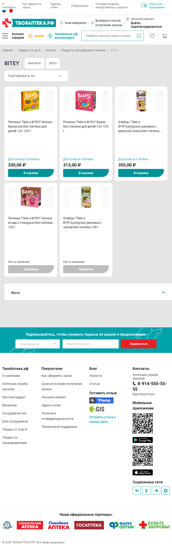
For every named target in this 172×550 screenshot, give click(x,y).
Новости (95, 375)
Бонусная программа (152, 5)
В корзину (31, 173)
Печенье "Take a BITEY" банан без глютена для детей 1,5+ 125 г (85, 126)
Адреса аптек (55, 5)
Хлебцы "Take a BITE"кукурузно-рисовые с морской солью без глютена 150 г (138, 126)
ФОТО (52, 63)
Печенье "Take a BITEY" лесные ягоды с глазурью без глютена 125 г (30, 222)
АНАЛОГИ (34, 63)
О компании (8, 5)
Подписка (31, 269)
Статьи (94, 384)
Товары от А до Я (14, 429)
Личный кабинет (53, 397)
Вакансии (9, 405)
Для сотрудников (15, 421)
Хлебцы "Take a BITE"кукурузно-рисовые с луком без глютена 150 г (82, 222)
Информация (79, 5)
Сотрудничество (14, 413)
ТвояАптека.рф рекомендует (62, 35)
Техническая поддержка (59, 426)
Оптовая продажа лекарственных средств (111, 5)
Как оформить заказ (31, 5)
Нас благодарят (14, 397)
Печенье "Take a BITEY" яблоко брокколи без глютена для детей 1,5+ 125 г (30, 126)
